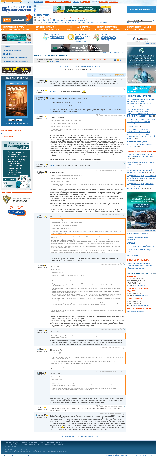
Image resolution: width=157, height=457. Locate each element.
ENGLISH (151, 455)
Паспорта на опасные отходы (96, 59)
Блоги (14, 446)
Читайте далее (6, 137)
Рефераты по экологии (136, 268)
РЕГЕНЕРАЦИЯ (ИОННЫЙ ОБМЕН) (140, 246)
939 (91, 66)
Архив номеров (11, 123)
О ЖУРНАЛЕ (38, 2)
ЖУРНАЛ (8, 443)
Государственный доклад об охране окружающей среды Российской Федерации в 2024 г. (140, 186)
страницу (56, 61)
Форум (7, 446)
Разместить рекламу (24, 42)
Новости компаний (36, 444)
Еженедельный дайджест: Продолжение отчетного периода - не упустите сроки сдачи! (75, 22)
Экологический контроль (13, 27)
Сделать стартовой (138, 455)
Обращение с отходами (46, 27)
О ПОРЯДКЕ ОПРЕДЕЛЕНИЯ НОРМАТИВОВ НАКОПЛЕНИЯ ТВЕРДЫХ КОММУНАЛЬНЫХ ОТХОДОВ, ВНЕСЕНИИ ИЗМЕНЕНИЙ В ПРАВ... (141, 134)
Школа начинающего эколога (139, 263)
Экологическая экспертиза (78, 27)
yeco (42, 265)
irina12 (41, 116)
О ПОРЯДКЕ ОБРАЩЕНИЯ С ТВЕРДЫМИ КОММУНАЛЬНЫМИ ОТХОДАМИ (139, 144)
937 (85, 66)
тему (51, 61)
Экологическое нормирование (16, 29)
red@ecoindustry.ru (140, 285)
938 (88, 66)
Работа (60, 444)
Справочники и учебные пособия (140, 265)
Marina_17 (42, 415)
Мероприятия (50, 444)
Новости (23, 444)
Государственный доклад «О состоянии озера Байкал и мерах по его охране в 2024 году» (141, 178)
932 (69, 66)
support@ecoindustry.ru (135, 311)
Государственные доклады (139, 151)
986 (96, 66)
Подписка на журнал (17, 78)
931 (66, 66)
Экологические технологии (78, 29)
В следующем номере (11, 130)
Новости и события (12, 50)
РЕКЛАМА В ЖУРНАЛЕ (29, 443)
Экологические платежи (107, 27)
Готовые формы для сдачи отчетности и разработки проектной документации (82, 37)
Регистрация (18, 20)
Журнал (6, 47)
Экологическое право (136, 29)
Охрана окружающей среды (108, 29)
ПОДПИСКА (16, 443)
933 (73, 66)
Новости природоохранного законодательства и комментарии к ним (108, 37)
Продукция (131, 243)
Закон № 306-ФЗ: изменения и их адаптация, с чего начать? (65, 20)
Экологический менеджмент (139, 27)
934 (76, 66)
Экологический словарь (138, 234)
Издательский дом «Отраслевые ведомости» (27, 450)
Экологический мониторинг (48, 29)
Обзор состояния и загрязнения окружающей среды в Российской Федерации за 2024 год (139, 170)
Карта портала (133, 22)
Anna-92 (42, 81)
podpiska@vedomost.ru (141, 295)
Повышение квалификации (15, 61)
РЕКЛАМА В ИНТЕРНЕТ (46, 443)
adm (41, 407)
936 (82, 66)
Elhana (41, 172)
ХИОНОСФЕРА (132, 255)
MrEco (41, 373)
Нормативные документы (139, 96)
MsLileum (42, 98)
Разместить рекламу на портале (113, 52)
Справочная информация (15, 57)
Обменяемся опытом (76, 59)
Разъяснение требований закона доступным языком (57, 36)
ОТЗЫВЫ (76, 2)
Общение (7, 54)
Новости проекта (42, 15)
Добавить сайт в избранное (117, 455)
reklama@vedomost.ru (141, 305)
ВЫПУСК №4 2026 (16, 83)
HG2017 (42, 90)
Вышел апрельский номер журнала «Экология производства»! (66, 18)
